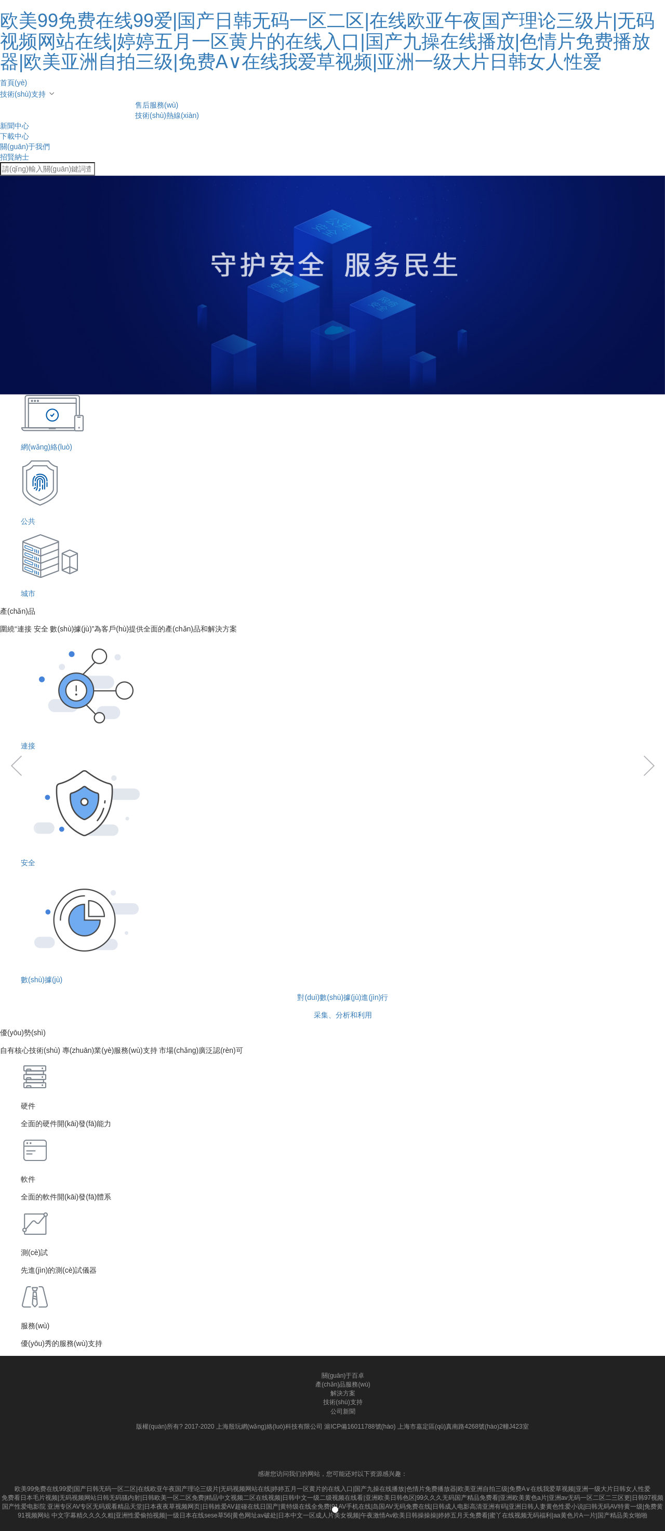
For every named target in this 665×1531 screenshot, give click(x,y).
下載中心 (14, 136)
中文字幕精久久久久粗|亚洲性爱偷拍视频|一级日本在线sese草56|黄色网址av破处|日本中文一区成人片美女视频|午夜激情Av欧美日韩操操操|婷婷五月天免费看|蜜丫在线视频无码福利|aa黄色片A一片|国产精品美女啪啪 (349, 1515)
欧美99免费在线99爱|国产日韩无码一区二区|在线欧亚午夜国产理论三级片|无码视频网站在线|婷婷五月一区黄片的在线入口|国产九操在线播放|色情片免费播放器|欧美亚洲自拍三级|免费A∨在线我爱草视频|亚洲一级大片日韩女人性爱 (327, 41)
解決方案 (342, 1393)
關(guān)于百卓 (343, 1375)
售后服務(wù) (156, 105)
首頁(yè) (13, 82)
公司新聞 (342, 1411)
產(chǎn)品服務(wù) (342, 1384)
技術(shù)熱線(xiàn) (167, 115)
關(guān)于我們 (25, 146)
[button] (16, 1143)
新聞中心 (14, 126)
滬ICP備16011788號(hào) (359, 1426)
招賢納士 (14, 157)
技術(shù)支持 (23, 94)
